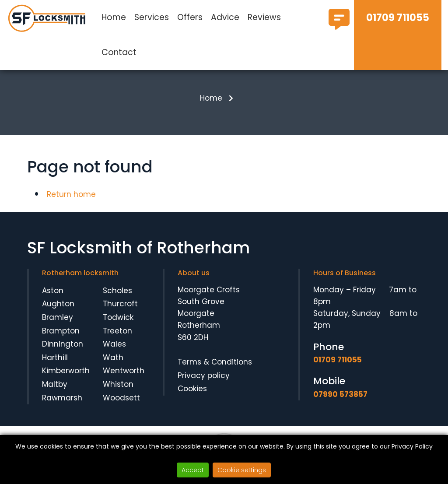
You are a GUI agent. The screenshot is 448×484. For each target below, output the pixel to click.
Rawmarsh (62, 402)
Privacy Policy (412, 446)
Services (151, 17)
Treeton (117, 335)
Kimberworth (66, 376)
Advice (225, 17)
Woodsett (121, 402)
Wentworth (123, 376)
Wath (113, 362)
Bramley (57, 322)
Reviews (264, 17)
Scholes (117, 295)
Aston (52, 295)
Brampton (61, 335)
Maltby (54, 389)
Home (114, 17)
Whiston (118, 389)
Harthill (55, 362)
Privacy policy (204, 380)
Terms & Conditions (215, 366)
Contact (119, 52)
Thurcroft (120, 309)
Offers (190, 17)
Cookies (192, 393)
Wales (114, 349)
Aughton (58, 309)
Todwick (118, 322)
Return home (71, 199)
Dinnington (62, 349)
